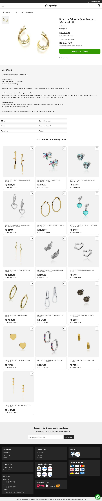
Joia (16, 12)
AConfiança (6, 12)
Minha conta (7, 470)
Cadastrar (68, 437)
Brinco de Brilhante (27, 12)
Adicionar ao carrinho (80, 51)
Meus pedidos (7, 467)
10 (62, 36)
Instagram (40, 452)
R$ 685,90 (69, 36)
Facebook (40, 455)
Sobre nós (6, 452)
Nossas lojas (7, 455)
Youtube (39, 457)
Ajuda (5, 457)
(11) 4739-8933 (11, 487)
